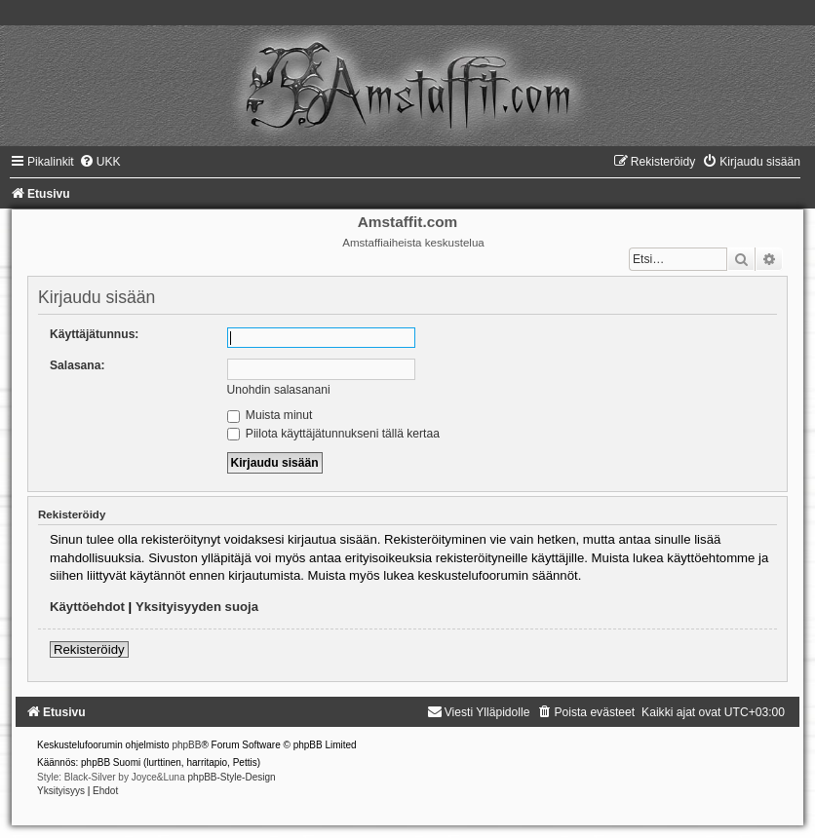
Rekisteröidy (89, 649)
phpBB (186, 745)
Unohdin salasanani (278, 390)
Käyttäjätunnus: (94, 334)
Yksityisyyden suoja (197, 606)
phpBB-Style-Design (232, 777)
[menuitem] (100, 162)
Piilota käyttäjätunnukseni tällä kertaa (333, 433)
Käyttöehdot (87, 606)
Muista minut (270, 415)
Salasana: (77, 365)
